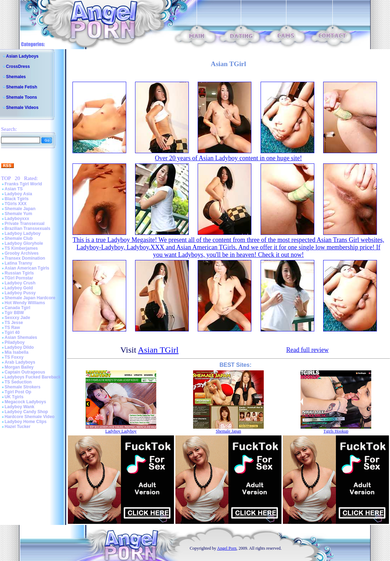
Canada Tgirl (17, 307)
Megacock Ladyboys (25, 401)
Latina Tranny (18, 263)
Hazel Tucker (17, 426)
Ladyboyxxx (17, 218)
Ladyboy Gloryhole (24, 243)
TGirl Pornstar (19, 278)
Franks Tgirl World (23, 183)
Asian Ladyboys (22, 56)
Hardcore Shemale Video (29, 416)
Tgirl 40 (12, 332)
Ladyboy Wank (19, 406)
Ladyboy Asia (18, 193)
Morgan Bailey (19, 367)
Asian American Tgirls (27, 268)
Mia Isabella (16, 352)
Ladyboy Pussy (20, 292)
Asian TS (14, 188)
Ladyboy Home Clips (26, 421)
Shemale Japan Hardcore (30, 297)
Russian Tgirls (19, 273)
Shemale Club (19, 238)
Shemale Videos (22, 107)
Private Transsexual (25, 223)
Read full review (307, 349)
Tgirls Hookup (336, 431)
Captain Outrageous (25, 372)
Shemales (16, 76)
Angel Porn (227, 548)
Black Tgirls (17, 198)
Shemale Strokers (22, 386)
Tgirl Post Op (18, 391)
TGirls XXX (16, 203)
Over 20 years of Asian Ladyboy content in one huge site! (228, 158)
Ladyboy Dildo (19, 347)
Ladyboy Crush (20, 282)
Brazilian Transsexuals (27, 228)
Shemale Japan (20, 208)
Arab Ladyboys (20, 362)
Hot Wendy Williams (25, 302)
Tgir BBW (14, 312)
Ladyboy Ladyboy (23, 233)
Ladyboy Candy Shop (26, 411)
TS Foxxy (14, 357)
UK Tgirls (14, 396)
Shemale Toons (21, 97)
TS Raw (12, 327)
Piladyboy (15, 342)
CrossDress (18, 66)
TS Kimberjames (21, 248)
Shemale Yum (18, 213)
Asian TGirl (158, 349)
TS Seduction (18, 382)
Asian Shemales (21, 337)
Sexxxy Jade (17, 317)
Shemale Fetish (21, 87)
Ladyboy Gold (19, 287)
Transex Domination (25, 258)
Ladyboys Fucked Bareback (33, 377)
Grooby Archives (22, 253)
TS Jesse (14, 322)
